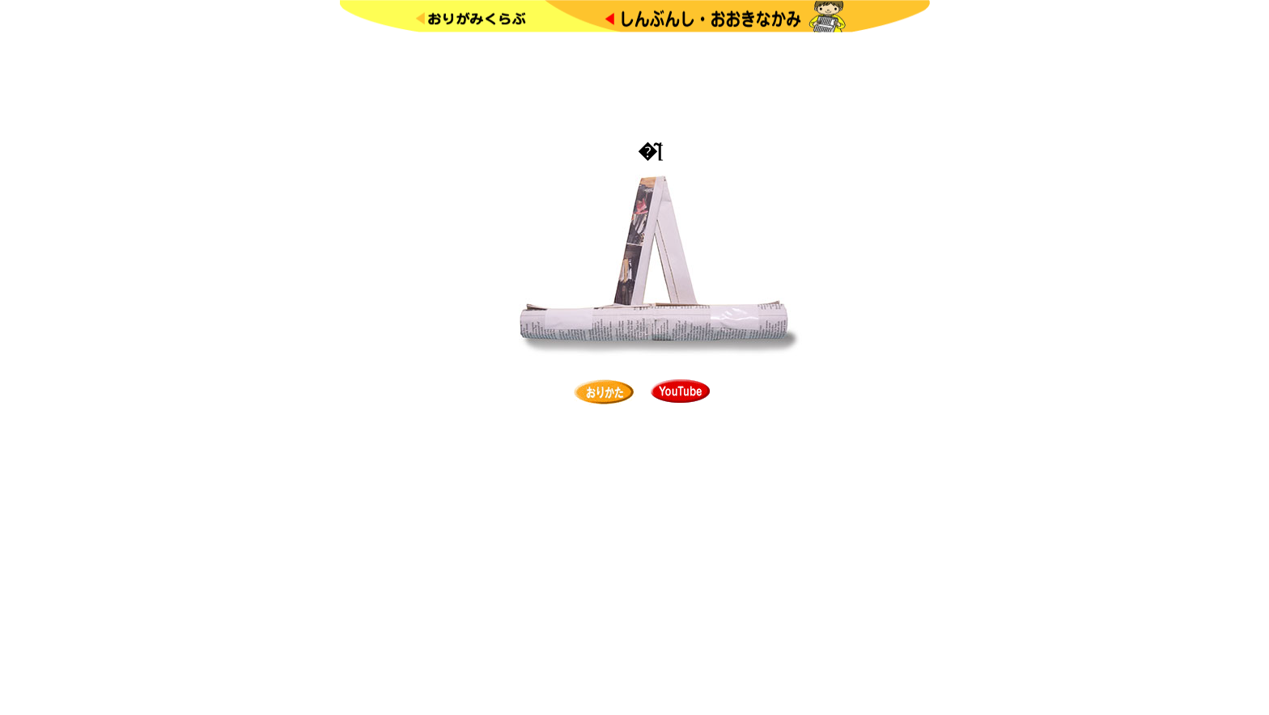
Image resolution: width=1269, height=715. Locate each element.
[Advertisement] (634, 83)
